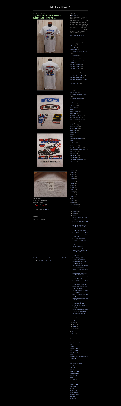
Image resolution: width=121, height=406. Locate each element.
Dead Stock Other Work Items (77, 70)
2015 (72, 194)
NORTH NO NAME (74, 373)
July (74, 215)
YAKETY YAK (73, 398)
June (74, 317)
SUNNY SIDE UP (74, 386)
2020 (72, 183)
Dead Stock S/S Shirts (75, 74)
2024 (72, 174)
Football (72, 89)
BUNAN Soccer (73, 49)
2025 (72, 172)
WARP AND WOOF (74, 394)
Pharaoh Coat (73, 132)
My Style (72, 123)
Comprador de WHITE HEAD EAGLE (79, 356)
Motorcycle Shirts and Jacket (77, 119)
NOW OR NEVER (74, 375)
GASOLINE (72, 367)
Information (72, 100)
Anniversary (73, 44)
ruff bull (71, 383)
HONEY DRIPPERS (74, 371)
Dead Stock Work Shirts (75, 87)
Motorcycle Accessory (75, 117)
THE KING (72, 388)
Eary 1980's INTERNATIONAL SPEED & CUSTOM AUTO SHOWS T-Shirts (47, 17)
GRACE (72, 369)
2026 (72, 170)
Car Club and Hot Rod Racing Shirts (78, 51)
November (75, 207)
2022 (72, 178)
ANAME (72, 344)
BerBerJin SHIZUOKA (75, 348)
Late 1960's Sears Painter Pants (80, 232)
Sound (71, 136)
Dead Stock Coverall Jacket (76, 59)
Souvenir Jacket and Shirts (76, 138)
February (75, 326)
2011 (72, 202)
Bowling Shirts (73, 47)
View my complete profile (77, 35)
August (74, 213)
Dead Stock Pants (74, 72)
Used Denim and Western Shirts (77, 149)
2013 (72, 198)
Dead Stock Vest (74, 85)
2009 (72, 333)
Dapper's (72, 360)
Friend (71, 90)
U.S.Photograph (74, 145)
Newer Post (35, 257)
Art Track (72, 45)
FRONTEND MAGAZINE (76, 363)
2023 (72, 176)
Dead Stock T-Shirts (74, 83)
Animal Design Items (75, 42)
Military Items (73, 113)
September (75, 211)
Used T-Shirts (73, 161)
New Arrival (72, 125)
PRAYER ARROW (74, 379)
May (74, 320)
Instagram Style (73, 102)
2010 (72, 331)
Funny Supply (73, 365)
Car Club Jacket (73, 55)
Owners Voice (73, 130)
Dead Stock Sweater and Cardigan (78, 79)
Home (50, 257)
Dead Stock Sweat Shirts (76, 77)
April (74, 322)
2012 (72, 200)
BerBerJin (72, 346)
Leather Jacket (73, 107)
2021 (72, 181)
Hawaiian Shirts (73, 92)
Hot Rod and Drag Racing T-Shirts (45, 211)
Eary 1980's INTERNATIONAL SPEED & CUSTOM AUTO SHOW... (79, 240)
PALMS (71, 377)
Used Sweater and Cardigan (76, 159)
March (74, 324)
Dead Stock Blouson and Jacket (77, 57)
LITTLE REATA (60, 7)
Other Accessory (74, 128)
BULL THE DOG (74, 352)
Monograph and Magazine (76, 115)
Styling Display (73, 142)
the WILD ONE (73, 390)
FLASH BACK (73, 362)
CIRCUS (72, 354)
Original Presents (74, 126)
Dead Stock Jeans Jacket (76, 64)
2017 (72, 189)
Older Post (64, 257)
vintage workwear (74, 392)
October (75, 209)
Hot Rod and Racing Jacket (76, 98)
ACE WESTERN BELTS (75, 341)
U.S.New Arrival (73, 144)
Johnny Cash (73, 103)
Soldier (71, 134)
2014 (72, 196)
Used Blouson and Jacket (76, 147)
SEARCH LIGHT (74, 384)
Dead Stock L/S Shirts (75, 68)
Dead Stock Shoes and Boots (77, 75)
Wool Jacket (73, 163)
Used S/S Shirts (73, 155)
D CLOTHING (73, 358)
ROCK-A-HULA (73, 381)
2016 (72, 192)
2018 (72, 187)
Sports (71, 140)
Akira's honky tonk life (75, 343)
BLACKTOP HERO (74, 350)
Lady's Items (73, 105)
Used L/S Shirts (73, 151)
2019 (72, 185)
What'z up (72, 396)
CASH (73, 244)
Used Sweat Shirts (74, 157)
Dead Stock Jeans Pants (76, 66)
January (75, 328)
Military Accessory (74, 111)
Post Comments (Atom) (45, 260)
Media (71, 109)
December (75, 204)
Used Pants (72, 153)
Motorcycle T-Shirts (74, 121)
